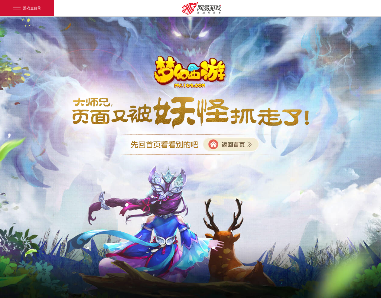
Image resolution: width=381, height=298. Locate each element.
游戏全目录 (27, 8)
